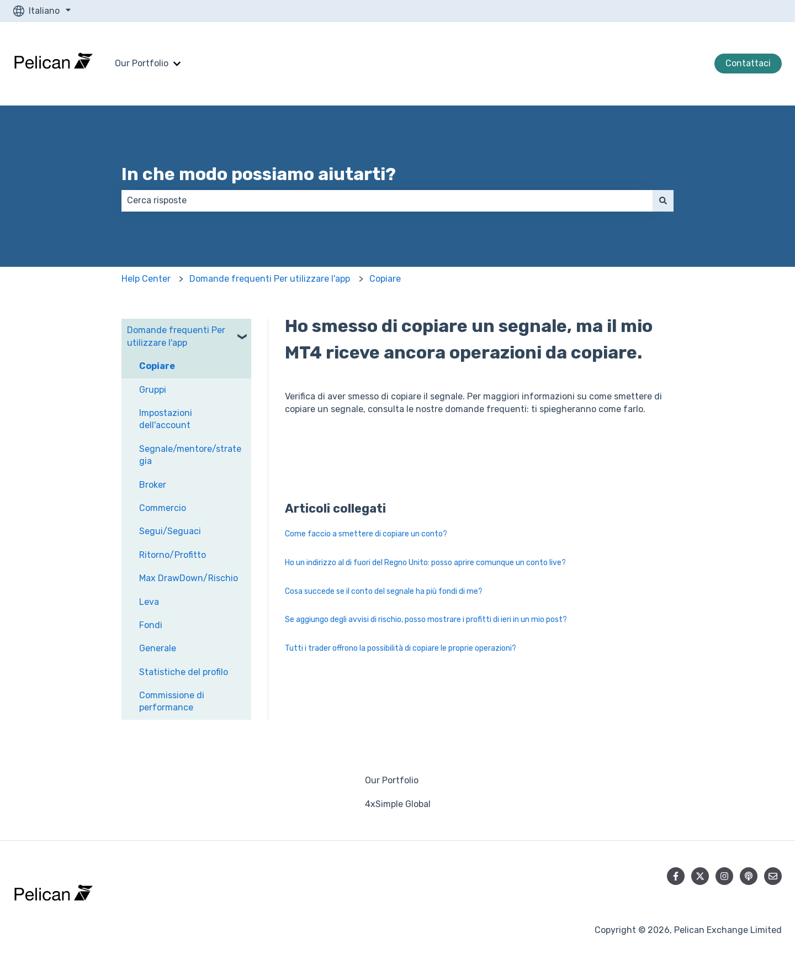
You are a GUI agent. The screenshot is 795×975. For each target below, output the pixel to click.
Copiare (385, 278)
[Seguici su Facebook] (676, 876)
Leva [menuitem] (149, 602)
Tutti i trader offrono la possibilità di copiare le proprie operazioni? (400, 648)
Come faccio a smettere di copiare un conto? (366, 534)
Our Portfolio (141, 63)
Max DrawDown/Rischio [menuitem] (188, 578)
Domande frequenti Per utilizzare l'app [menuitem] (176, 336)
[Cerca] (663, 200)
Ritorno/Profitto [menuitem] (172, 555)
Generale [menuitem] (157, 648)
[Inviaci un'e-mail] (773, 876)
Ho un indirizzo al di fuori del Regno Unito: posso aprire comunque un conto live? (425, 562)
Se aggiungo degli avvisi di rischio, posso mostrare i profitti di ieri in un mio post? (426, 619)
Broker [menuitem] (152, 484)
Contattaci (748, 63)
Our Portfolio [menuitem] (391, 780)
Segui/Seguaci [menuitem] (170, 531)
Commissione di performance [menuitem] (171, 701)
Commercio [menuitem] (162, 508)
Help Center (146, 278)
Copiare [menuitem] (157, 366)
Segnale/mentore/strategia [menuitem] (190, 455)
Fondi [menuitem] (150, 625)
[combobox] (387, 200)
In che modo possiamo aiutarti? (258, 174)
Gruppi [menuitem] (152, 389)
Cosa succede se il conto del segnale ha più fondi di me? (384, 591)
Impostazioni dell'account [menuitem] (165, 419)
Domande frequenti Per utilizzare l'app (269, 278)
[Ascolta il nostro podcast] (748, 876)
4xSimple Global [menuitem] (398, 804)
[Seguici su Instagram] (724, 876)
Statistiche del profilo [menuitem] (183, 672)
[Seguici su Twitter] (700, 876)
